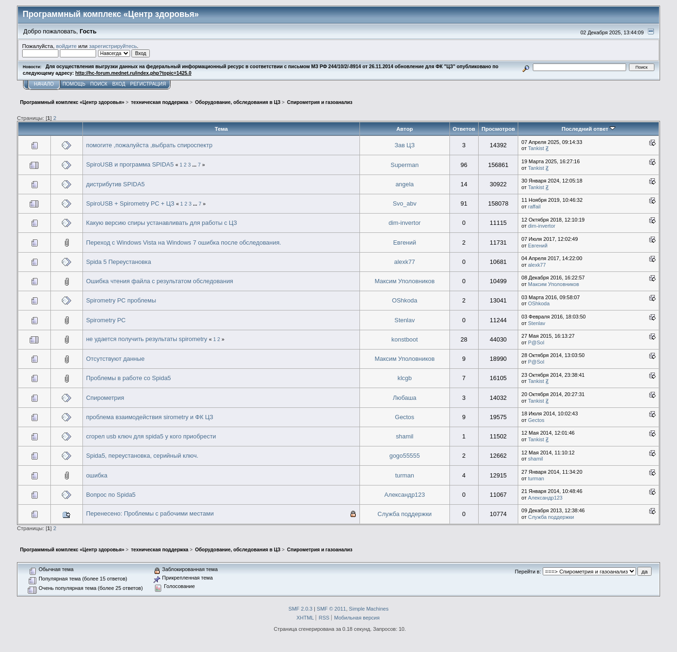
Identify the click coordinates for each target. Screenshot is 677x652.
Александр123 (404, 494)
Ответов (464, 129)
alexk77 (405, 261)
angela (404, 184)
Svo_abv (404, 203)
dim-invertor (405, 222)
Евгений (404, 242)
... (195, 164)
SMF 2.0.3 (300, 609)
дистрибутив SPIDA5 (115, 184)
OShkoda (404, 300)
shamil (404, 436)
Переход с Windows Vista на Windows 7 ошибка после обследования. (183, 242)
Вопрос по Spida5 (111, 494)
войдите (66, 46)
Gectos (404, 417)
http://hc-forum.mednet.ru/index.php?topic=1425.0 (133, 73)
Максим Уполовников (404, 281)
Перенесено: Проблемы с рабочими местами (150, 513)
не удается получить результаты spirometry (146, 338)
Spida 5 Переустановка (118, 261)
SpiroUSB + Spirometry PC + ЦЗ (130, 203)
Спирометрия (105, 397)
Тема (221, 129)
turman (404, 475)
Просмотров (498, 129)
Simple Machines (369, 609)
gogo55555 (405, 455)
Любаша (404, 397)
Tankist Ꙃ (538, 148)
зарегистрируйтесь (113, 46)
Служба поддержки (404, 513)
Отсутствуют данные (115, 358)
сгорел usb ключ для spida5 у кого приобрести (151, 436)
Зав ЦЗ (404, 145)
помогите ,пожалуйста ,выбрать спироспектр (149, 145)
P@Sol (536, 342)
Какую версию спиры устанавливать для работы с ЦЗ (161, 222)
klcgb (405, 378)
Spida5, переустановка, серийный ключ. (142, 455)
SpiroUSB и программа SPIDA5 (130, 164)
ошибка (96, 475)
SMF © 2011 (331, 609)
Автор (404, 129)
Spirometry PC (106, 320)
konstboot (405, 339)
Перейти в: (528, 571)
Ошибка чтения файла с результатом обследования (159, 281)
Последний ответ (588, 129)
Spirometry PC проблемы (121, 300)
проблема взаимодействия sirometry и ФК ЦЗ (149, 417)
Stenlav (404, 320)
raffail (534, 206)
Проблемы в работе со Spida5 (128, 378)
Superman (405, 164)
